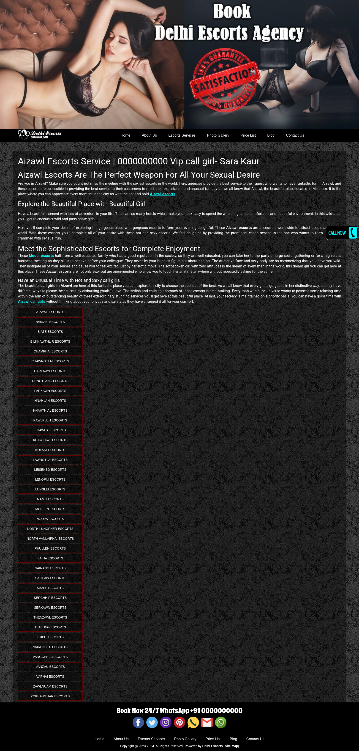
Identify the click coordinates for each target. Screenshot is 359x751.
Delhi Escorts (212, 746)
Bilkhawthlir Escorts (50, 341)
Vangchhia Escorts (50, 657)
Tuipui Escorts (50, 637)
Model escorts (41, 256)
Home (126, 135)
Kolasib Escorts (50, 450)
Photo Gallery (218, 135)
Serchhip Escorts (50, 598)
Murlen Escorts (50, 509)
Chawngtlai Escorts (50, 361)
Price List (248, 135)
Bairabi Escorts (50, 322)
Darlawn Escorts (50, 371)
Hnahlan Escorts (50, 400)
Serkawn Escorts (50, 607)
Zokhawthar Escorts (50, 696)
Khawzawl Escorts (50, 440)
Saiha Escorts (50, 558)
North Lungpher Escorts (50, 529)
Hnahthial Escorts (50, 410)
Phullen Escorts (50, 548)
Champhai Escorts (50, 351)
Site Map (231, 746)
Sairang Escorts (50, 568)
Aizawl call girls (31, 301)
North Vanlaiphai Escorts (50, 538)
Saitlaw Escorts (50, 578)
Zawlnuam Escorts (50, 686)
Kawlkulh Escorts (50, 420)
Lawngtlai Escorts (50, 460)
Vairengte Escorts (50, 647)
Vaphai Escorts (50, 676)
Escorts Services (182, 135)
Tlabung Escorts (50, 627)
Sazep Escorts (50, 588)
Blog (271, 135)
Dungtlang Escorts (50, 381)
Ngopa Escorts (50, 519)
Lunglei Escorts (50, 489)
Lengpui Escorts (50, 479)
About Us (149, 135)
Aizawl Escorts (50, 312)
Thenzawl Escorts (50, 617)
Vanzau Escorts (50, 666)
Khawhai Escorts (50, 430)
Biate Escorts (50, 331)
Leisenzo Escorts (50, 469)
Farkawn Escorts (50, 391)
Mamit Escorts (50, 499)
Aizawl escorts (162, 194)
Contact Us (295, 135)
